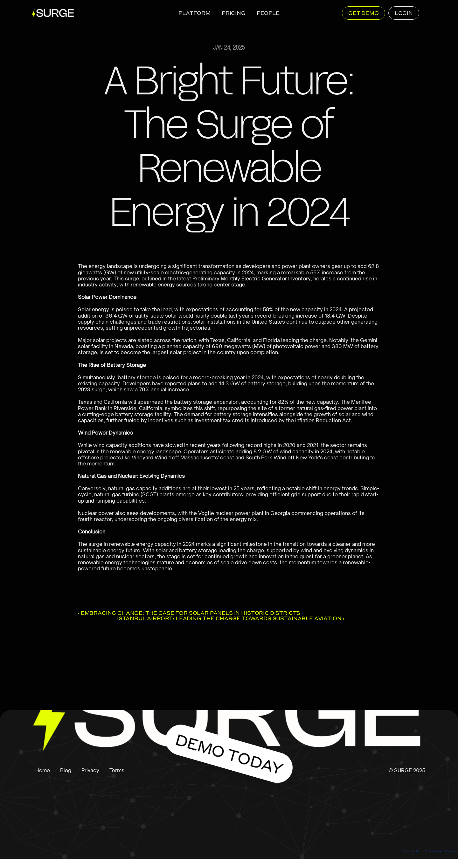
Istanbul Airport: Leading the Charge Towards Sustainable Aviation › (230, 618)
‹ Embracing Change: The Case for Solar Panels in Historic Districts (189, 612)
